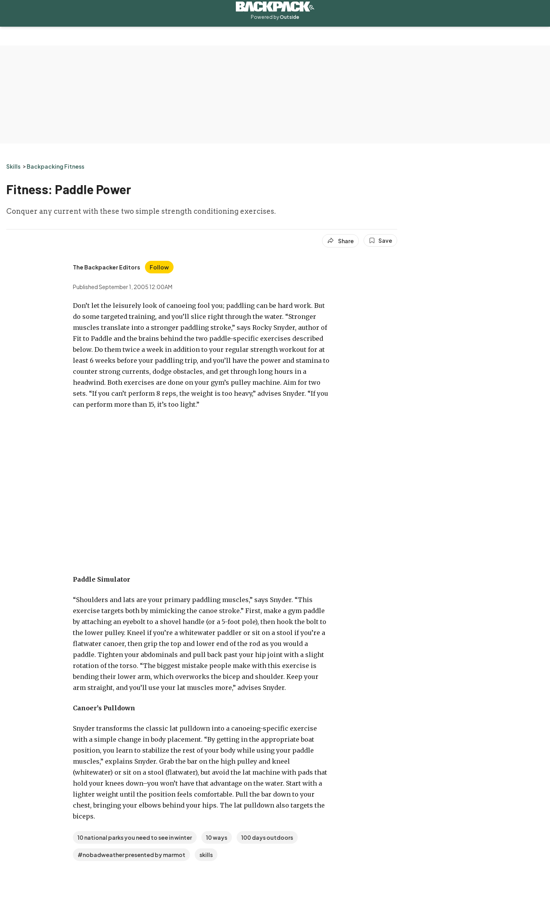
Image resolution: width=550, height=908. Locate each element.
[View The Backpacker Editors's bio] (106, 267)
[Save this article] (380, 240)
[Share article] (340, 240)
